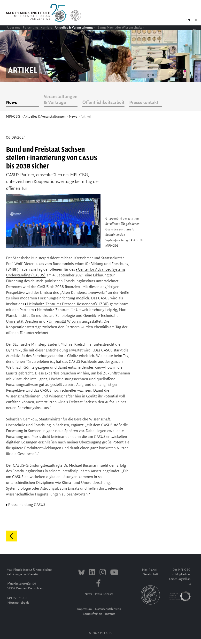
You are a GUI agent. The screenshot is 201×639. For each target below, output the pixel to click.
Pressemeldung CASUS (26, 505)
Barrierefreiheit (92, 614)
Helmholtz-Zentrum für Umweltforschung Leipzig (77, 310)
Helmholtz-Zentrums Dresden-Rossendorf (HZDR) (68, 304)
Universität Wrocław (65, 322)
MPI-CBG (13, 117)
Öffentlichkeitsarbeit (103, 102)
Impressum (84, 609)
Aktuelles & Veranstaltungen (75, 27)
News (11, 102)
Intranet (110, 614)
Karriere (46, 27)
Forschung (30, 27)
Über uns (13, 27)
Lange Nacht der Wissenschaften (121, 27)
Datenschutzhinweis (108, 609)
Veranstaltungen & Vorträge (60, 99)
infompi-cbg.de (18, 602)
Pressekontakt (143, 102)
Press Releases (104, 594)
